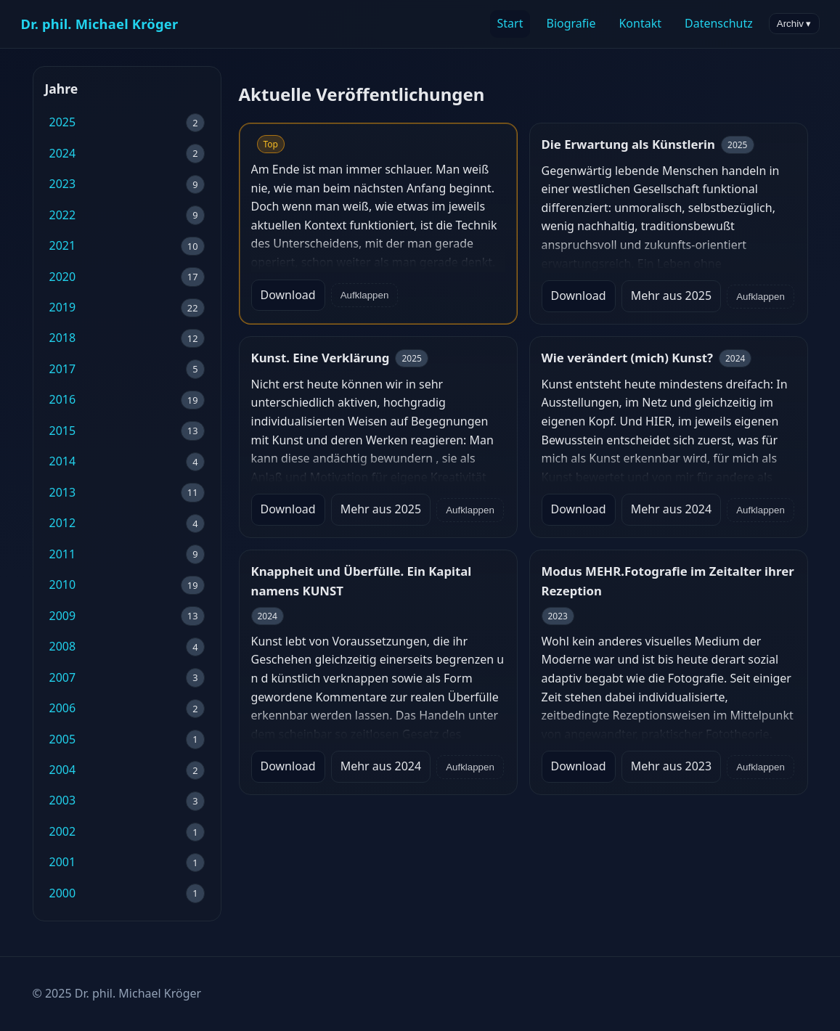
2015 (62, 431)
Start (510, 23)
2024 (62, 153)
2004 (62, 770)
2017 (62, 369)
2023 (62, 184)
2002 (62, 831)
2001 (62, 862)
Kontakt (640, 23)
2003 (62, 800)
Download (288, 295)
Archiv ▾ (794, 23)
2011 (62, 554)
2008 (62, 646)
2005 (62, 739)
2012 (62, 523)
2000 (62, 893)
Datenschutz (719, 23)
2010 (62, 584)
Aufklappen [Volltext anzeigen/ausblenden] (365, 295)
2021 (62, 245)
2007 (62, 677)
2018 (62, 338)
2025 (62, 122)
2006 (62, 708)
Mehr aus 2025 (671, 295)
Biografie (570, 23)
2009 (62, 616)
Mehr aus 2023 (671, 766)
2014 (62, 461)
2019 (62, 307)
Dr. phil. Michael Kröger (100, 24)
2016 (62, 399)
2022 (62, 215)
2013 (62, 492)
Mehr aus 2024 (671, 509)
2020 (62, 277)
